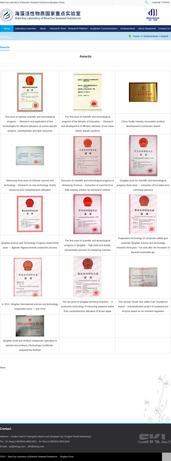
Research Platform (78, 28)
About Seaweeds (147, 28)
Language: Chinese (160, 2)
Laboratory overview (25, 28)
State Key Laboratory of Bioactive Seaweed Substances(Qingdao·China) (32, 2)
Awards (164, 36)
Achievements (127, 28)
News (43, 28)
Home (7, 28)
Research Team (58, 28)
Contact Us (164, 28)
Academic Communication (103, 28)
